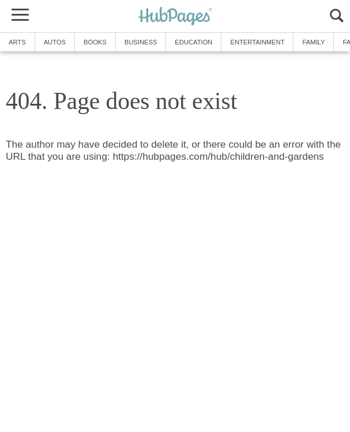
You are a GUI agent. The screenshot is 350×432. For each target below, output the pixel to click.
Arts (17, 42)
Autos (55, 42)
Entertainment (257, 42)
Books (95, 42)
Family (313, 42)
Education (193, 42)
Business (141, 42)
